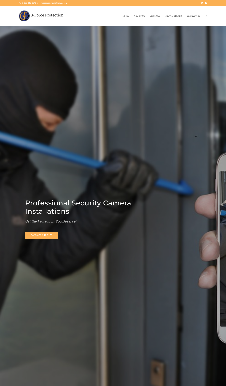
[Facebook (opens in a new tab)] (205, 3)
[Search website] (206, 16)
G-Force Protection (47, 15)
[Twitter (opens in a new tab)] (202, 3)
